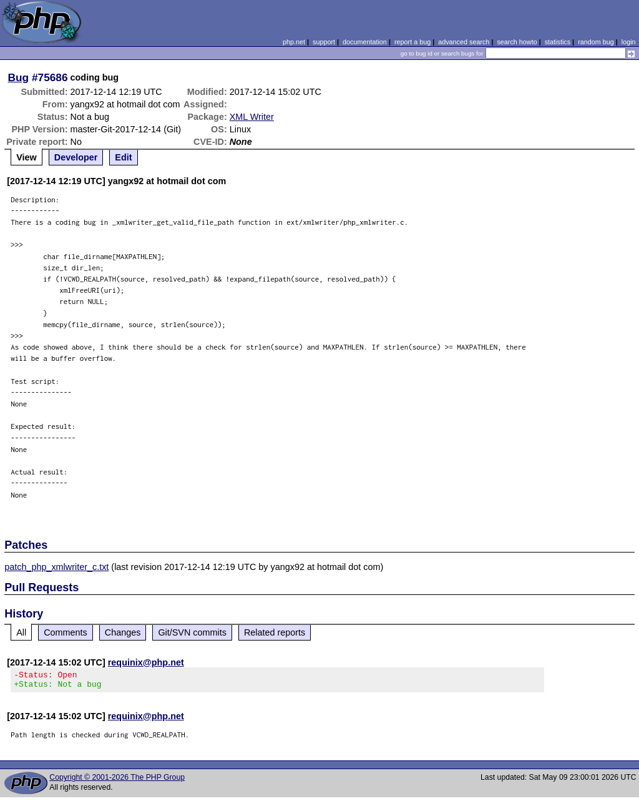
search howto (517, 42)
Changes (123, 632)
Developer (76, 157)
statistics (557, 42)
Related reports (274, 632)
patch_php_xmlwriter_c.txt (56, 567)
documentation (365, 42)
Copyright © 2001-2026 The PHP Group (117, 781)
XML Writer (252, 117)
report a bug (412, 42)
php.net (294, 42)
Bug (18, 77)
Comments (65, 632)
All (21, 632)
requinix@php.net (146, 662)
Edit (123, 157)
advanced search (463, 42)
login (629, 42)
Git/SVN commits (192, 632)
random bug (596, 42)
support (324, 42)
